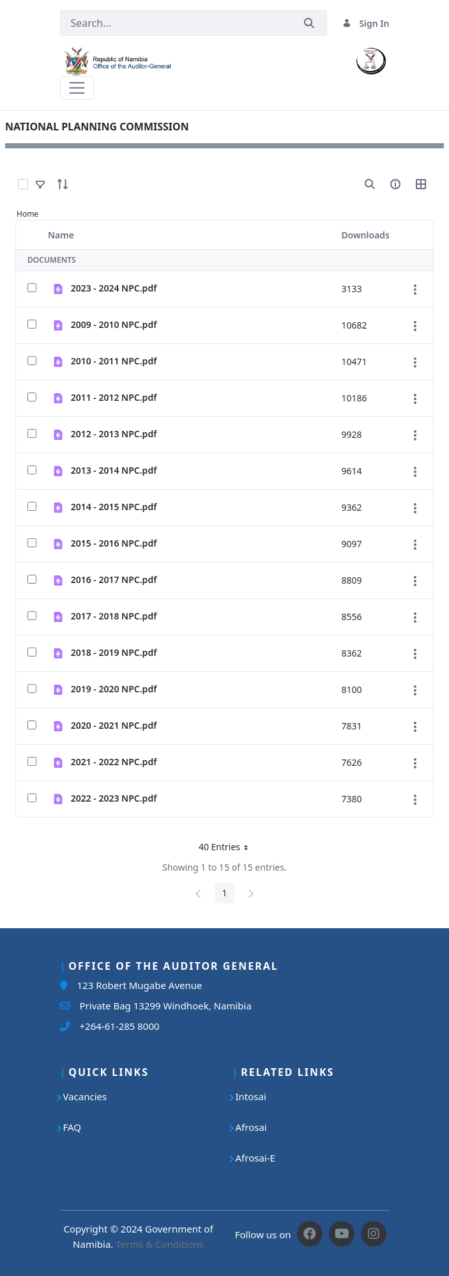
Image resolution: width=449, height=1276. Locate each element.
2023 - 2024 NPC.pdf (114, 288)
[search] (370, 184)
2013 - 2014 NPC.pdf (114, 470)
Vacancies (85, 1096)
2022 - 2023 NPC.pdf (114, 798)
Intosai (251, 1096)
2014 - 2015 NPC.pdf (114, 507)
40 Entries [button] (228, 849)
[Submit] (309, 23)
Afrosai (251, 1127)
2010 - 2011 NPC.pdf (114, 361)
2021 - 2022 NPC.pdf (114, 762)
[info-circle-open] (395, 184)
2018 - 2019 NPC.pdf (114, 652)
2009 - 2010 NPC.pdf (114, 324)
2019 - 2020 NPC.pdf (114, 689)
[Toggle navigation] (77, 88)
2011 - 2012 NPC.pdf (114, 397)
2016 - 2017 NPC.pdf (114, 579)
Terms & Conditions (160, 1244)
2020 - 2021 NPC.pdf (114, 725)
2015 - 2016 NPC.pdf (114, 543)
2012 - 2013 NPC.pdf (114, 434)
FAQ (72, 1127)
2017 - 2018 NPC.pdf (114, 616)
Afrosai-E (255, 1157)
